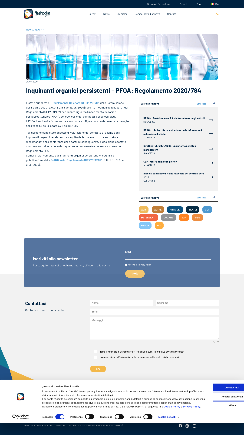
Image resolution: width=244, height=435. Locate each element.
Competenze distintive (147, 13)
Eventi (183, 4)
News (106, 13)
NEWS (30, 29)
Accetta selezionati (217, 400)
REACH (39, 29)
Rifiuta (217, 409)
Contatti (171, 13)
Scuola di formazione (158, 4)
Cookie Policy (172, 414)
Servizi (92, 13)
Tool (199, 4)
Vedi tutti (206, 103)
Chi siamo (122, 13)
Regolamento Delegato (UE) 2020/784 (75, 103)
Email (128, 252)
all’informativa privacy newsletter (167, 351)
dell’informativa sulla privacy (130, 357)
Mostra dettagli (166, 428)
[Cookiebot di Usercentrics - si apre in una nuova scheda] (20, 428)
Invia (98, 369)
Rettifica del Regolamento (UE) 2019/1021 (76, 160)
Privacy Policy (50, 418)
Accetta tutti (217, 391)
